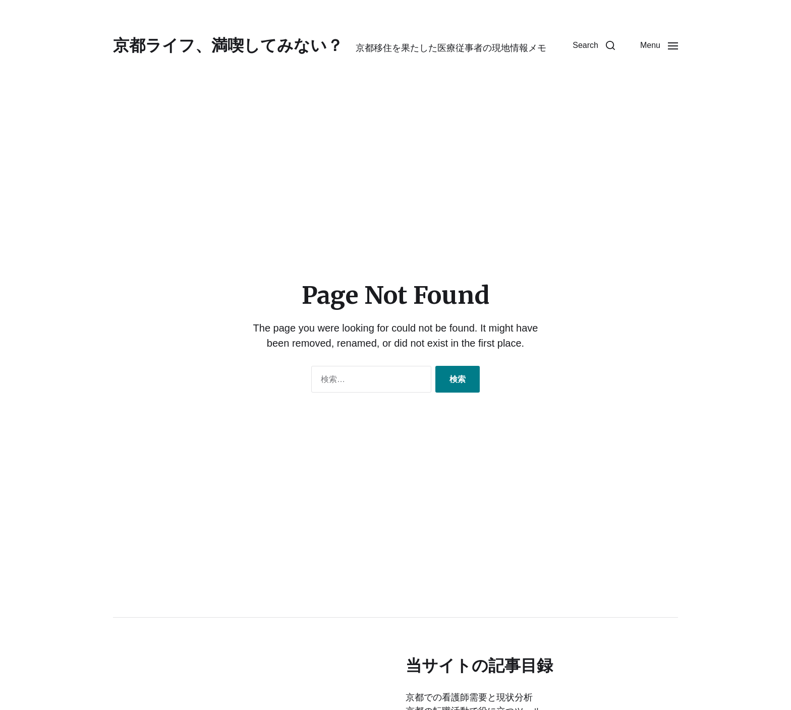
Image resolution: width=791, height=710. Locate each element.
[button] (594, 45)
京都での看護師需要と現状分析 (469, 697)
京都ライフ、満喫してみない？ (228, 45)
